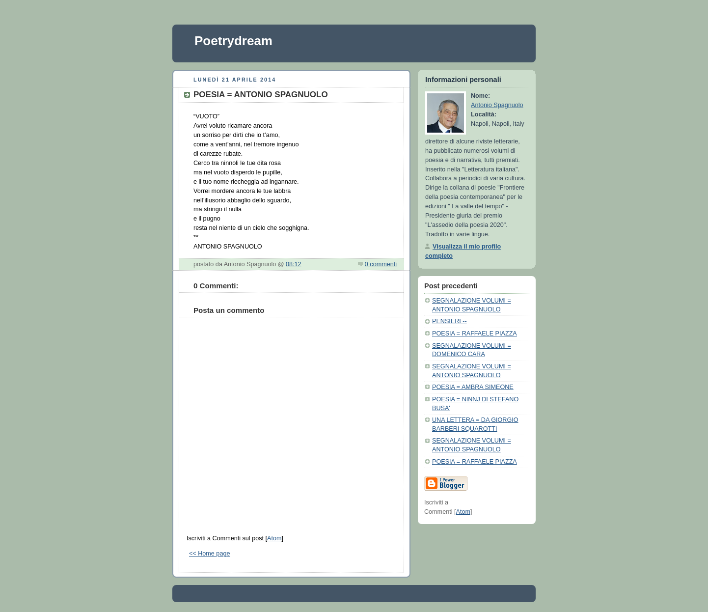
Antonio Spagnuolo (497, 105)
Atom (274, 538)
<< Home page (209, 553)
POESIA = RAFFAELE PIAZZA (474, 333)
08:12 (293, 264)
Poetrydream (233, 40)
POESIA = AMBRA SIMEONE (473, 387)
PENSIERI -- (449, 321)
